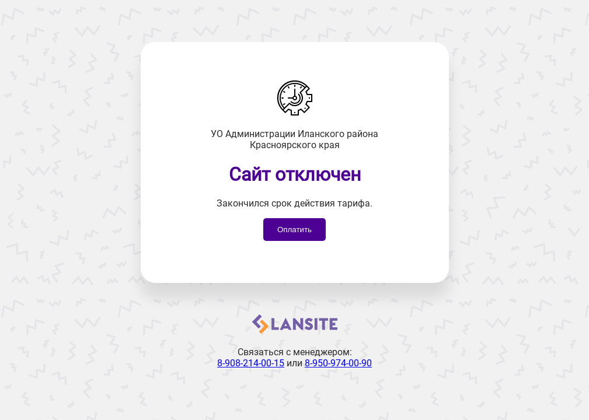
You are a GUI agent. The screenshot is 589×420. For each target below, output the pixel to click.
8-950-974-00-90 (338, 363)
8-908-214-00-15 (250, 363)
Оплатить (294, 229)
